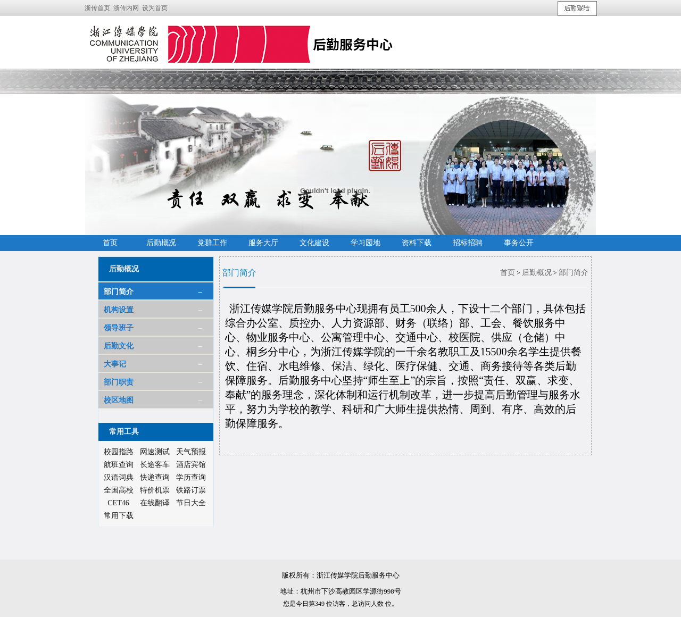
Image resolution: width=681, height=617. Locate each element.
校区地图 (119, 400)
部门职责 (119, 382)
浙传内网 (126, 8)
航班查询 (119, 465)
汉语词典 (119, 477)
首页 (507, 273)
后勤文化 (119, 346)
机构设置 (119, 310)
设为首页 (155, 8)
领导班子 (119, 328)
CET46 (118, 503)
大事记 (115, 364)
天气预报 (191, 452)
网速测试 (155, 452)
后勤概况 (537, 273)
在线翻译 (155, 503)
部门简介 (119, 292)
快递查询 (155, 477)
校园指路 (119, 452)
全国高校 (119, 490)
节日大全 (191, 503)
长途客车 (155, 465)
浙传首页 (97, 8)
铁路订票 (191, 490)
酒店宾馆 (191, 465)
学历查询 (191, 477)
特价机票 (155, 490)
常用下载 (119, 516)
